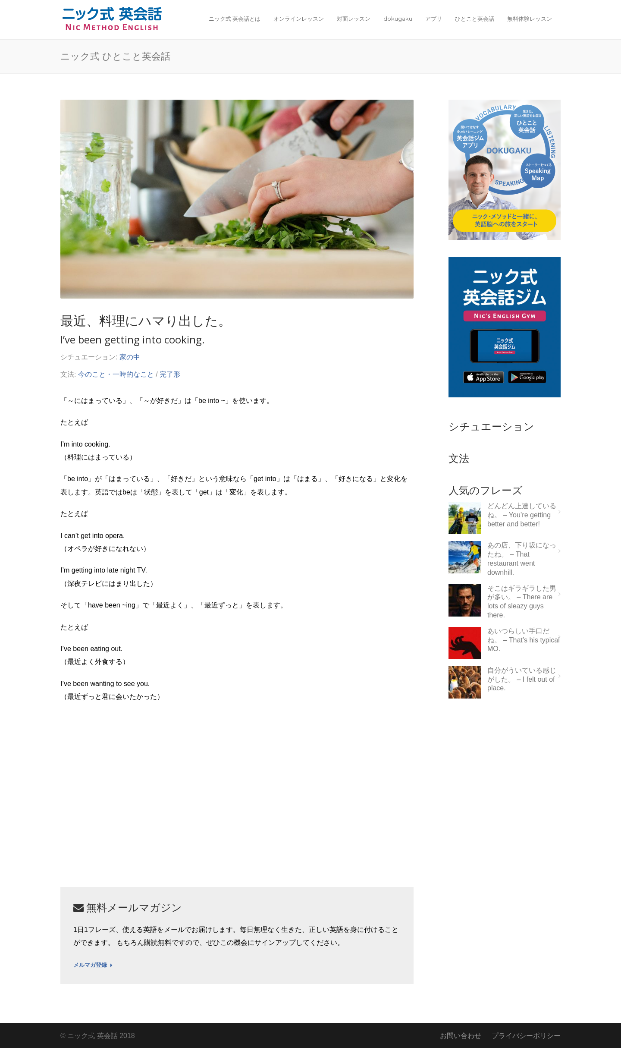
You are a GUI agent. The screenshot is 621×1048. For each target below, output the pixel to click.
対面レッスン (353, 18)
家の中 (129, 357)
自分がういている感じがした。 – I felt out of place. (521, 679)
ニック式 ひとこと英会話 (115, 55)
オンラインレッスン (298, 18)
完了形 (170, 374)
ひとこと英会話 (474, 18)
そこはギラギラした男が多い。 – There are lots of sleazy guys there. (521, 602)
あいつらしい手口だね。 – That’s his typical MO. (523, 640)
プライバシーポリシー (526, 1035)
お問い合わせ (460, 1035)
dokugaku (397, 18)
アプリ (433, 18)
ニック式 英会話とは (234, 18)
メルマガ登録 (93, 965)
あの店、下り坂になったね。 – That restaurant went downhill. (521, 558)
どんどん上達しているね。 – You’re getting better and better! (521, 515)
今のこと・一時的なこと (116, 374)
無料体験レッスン (529, 18)
